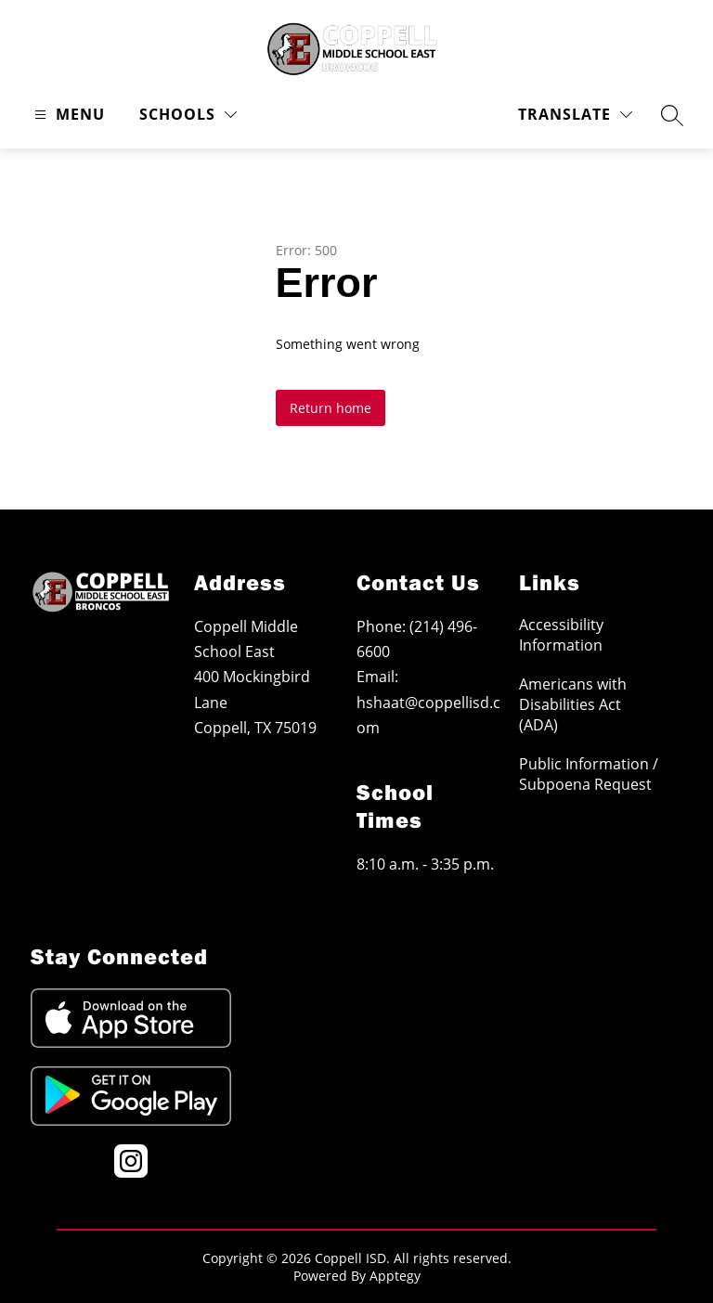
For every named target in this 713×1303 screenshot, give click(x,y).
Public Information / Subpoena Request (588, 774)
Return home (330, 408)
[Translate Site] (575, 114)
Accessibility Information (561, 634)
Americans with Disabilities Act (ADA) (573, 704)
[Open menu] (67, 114)
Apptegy (395, 1275)
